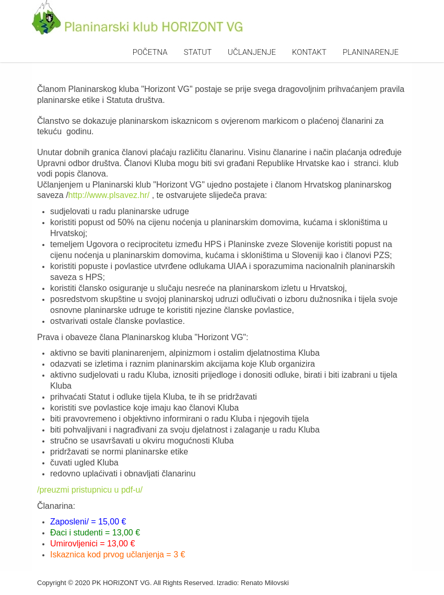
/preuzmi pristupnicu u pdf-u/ (90, 489)
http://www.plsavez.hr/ (109, 195)
